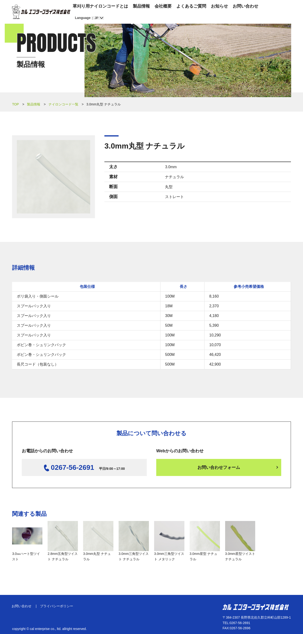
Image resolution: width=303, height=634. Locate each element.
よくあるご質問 (191, 6)
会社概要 (163, 6)
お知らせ (219, 6)
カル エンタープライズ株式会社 (41, 12)
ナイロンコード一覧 (63, 104)
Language (83, 18)
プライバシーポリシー (58, 604)
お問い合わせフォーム (218, 467)
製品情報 (141, 6)
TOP (15, 104)
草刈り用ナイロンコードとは (100, 6)
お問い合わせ (245, 6)
